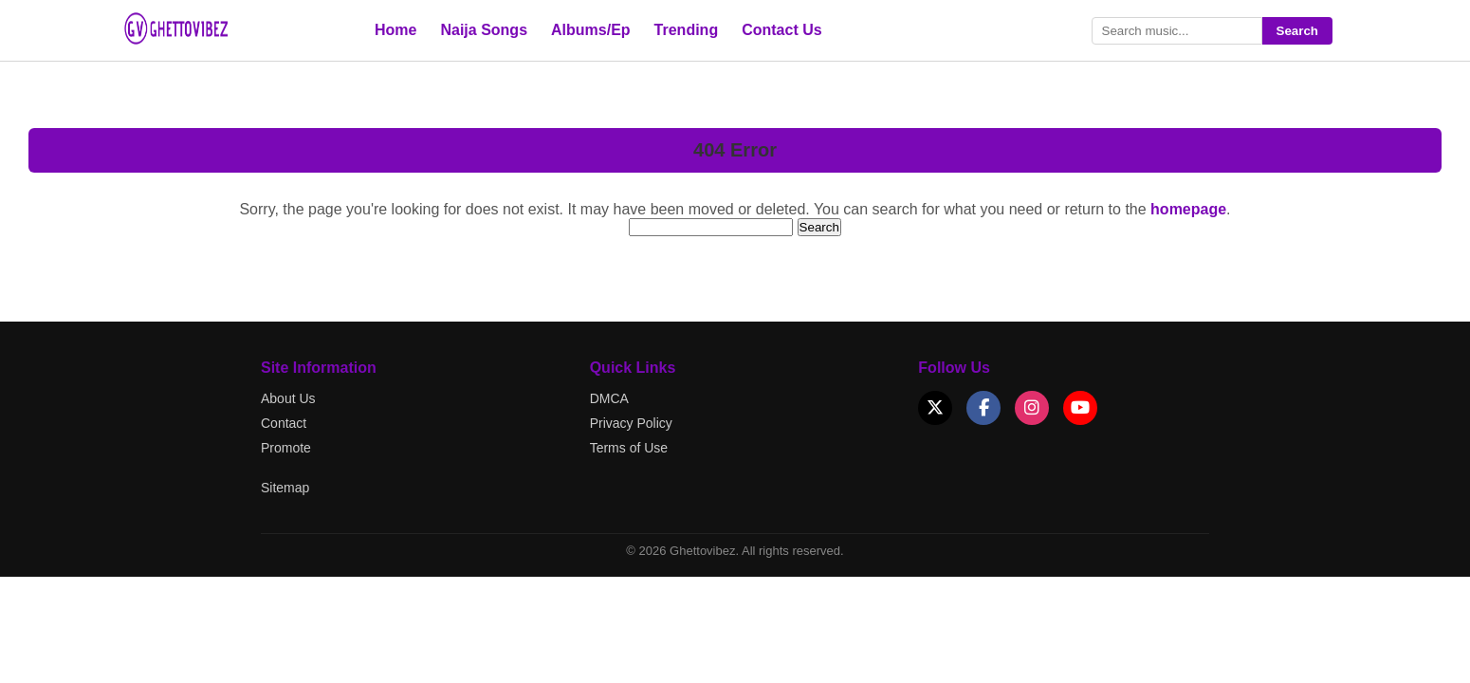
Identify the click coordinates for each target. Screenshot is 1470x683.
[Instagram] (1032, 408)
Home (395, 30)
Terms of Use (629, 447)
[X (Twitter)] (935, 408)
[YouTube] (1080, 408)
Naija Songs (483, 30)
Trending (686, 30)
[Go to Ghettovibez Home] (194, 42)
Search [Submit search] (1297, 31)
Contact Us (781, 30)
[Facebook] (983, 408)
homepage (1188, 209)
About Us (288, 398)
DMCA (609, 398)
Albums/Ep (591, 30)
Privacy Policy (631, 423)
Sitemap (285, 487)
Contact (283, 423)
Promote (286, 447)
